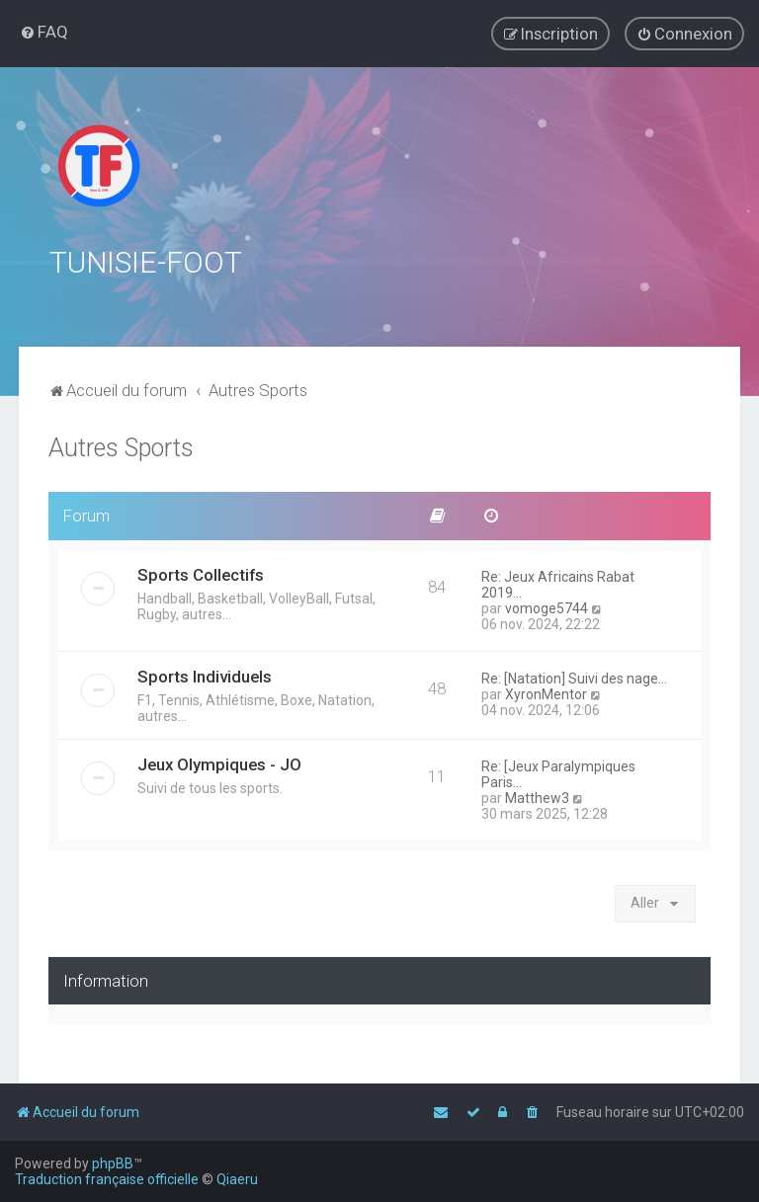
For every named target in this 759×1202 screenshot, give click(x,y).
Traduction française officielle (107, 1179)
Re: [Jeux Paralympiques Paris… (558, 772)
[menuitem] (44, 31)
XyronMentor (546, 692)
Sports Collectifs (200, 573)
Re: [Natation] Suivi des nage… (574, 676)
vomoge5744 (546, 606)
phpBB (112, 1163)
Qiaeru (237, 1179)
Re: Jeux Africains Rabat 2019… (557, 583)
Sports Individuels (204, 674)
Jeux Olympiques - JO (219, 762)
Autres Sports (121, 446)
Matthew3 (537, 796)
